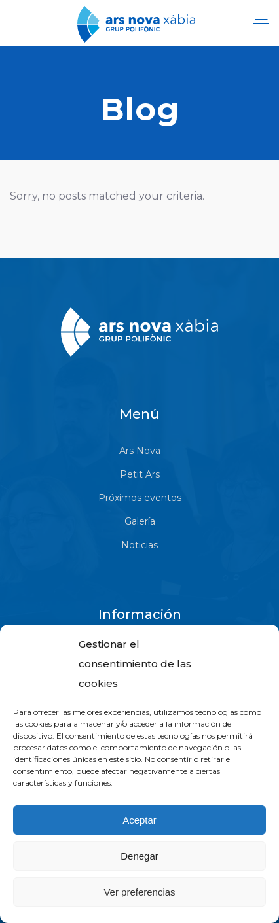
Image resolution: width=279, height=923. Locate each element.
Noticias (139, 545)
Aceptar (139, 820)
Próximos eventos (139, 498)
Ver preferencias (139, 891)
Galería (139, 521)
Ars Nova (139, 451)
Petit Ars (140, 474)
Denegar (139, 856)
